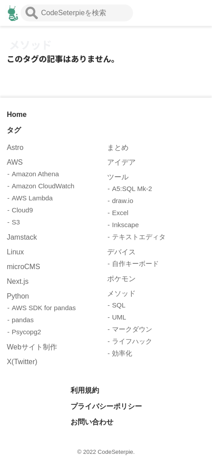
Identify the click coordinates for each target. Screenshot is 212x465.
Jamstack (22, 237)
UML (119, 317)
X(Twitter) (22, 361)
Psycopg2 (26, 332)
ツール (118, 177)
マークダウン (132, 329)
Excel (120, 212)
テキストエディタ (139, 237)
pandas (22, 320)
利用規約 (85, 390)
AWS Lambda (32, 198)
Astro (15, 147)
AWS (15, 162)
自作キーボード (135, 263)
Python (18, 296)
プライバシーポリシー (106, 406)
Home (16, 114)
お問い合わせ (92, 422)
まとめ (118, 147)
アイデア (121, 162)
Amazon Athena (35, 174)
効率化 (122, 353)
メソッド (121, 293)
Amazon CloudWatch (43, 186)
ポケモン (121, 278)
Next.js (18, 281)
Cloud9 (22, 210)
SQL (118, 305)
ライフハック (132, 341)
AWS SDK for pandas (44, 307)
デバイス (121, 252)
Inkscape (125, 224)
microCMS (23, 266)
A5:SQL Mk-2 (132, 188)
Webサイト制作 (32, 347)
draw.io (122, 200)
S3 (16, 222)
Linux (15, 252)
